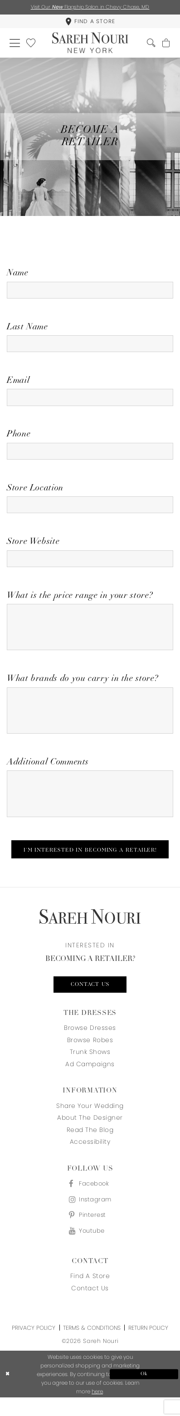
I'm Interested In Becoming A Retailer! (90, 864)
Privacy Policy (33, 1346)
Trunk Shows (90, 1067)
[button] (15, 44)
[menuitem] (89, 22)
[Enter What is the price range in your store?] (90, 635)
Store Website (33, 548)
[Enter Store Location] (90, 510)
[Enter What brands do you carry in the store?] (90, 721)
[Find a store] (89, 22)
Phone (18, 439)
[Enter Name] (90, 292)
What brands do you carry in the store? (82, 688)
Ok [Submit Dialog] (142, 1392)
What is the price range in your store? (80, 602)
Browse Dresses (90, 1043)
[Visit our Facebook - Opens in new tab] (90, 1199)
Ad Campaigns (89, 1080)
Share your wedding (90, 1121)
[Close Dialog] (38, 1392)
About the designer (90, 1133)
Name (18, 275)
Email (18, 384)
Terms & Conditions (92, 1346)
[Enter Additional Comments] (90, 806)
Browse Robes (90, 1056)
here (97, 1410)
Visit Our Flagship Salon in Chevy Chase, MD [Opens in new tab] (90, 6)
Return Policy (148, 1346)
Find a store (90, 1294)
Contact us (90, 999)
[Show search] (150, 44)
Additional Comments (48, 774)
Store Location (35, 494)
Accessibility (90, 1157)
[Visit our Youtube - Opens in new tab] (90, 1248)
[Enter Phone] (90, 456)
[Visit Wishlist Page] (32, 44)
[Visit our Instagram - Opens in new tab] (90, 1216)
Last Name (27, 330)
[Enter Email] (90, 402)
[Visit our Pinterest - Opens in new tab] (90, 1232)
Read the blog (90, 1146)
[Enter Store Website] (90, 565)
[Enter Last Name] (90, 347)
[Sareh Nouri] (90, 44)
